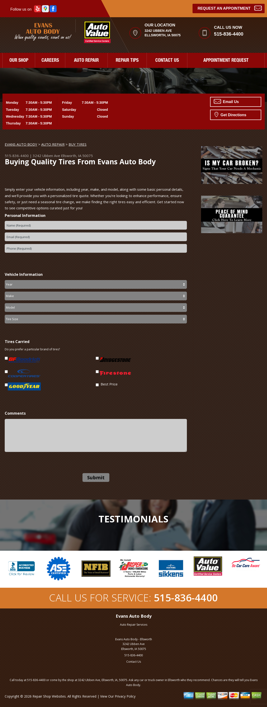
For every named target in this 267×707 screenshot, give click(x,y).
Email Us (226, 101)
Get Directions (230, 114)
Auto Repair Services (133, 625)
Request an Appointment (229, 7)
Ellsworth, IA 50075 (77, 155)
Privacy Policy (125, 696)
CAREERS (50, 60)
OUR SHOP (18, 60)
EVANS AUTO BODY (21, 144)
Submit (96, 477)
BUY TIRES (77, 144)
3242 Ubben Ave (46, 155)
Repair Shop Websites (49, 696)
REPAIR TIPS (127, 60)
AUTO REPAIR (86, 60)
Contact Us (133, 662)
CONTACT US (167, 60)
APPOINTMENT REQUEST (226, 60)
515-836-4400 (228, 34)
